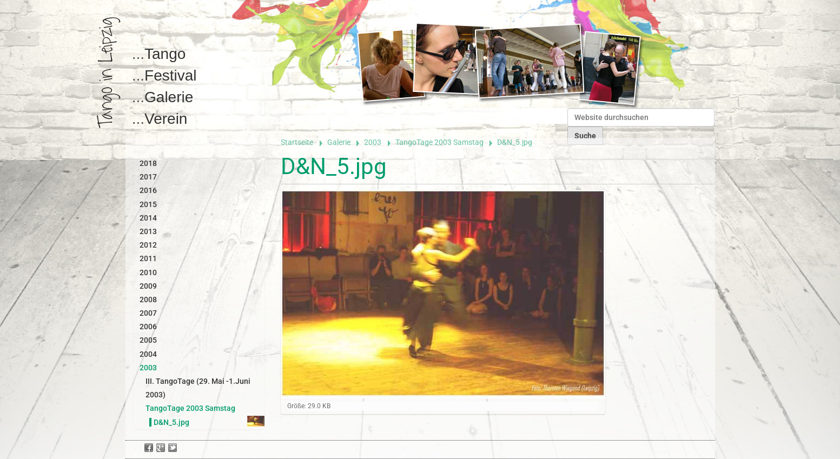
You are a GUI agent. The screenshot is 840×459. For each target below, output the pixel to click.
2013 (148, 231)
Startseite (297, 142)
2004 (148, 354)
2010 (148, 272)
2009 (148, 286)
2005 (148, 340)
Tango (165, 53)
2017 (148, 176)
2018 (148, 163)
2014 (148, 218)
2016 (148, 190)
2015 (148, 204)
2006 (148, 326)
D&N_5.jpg (171, 422)
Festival (170, 75)
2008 (148, 299)
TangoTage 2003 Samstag (439, 142)
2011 (148, 258)
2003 (372, 142)
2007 (148, 313)
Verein (165, 118)
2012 (148, 245)
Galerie (168, 97)
